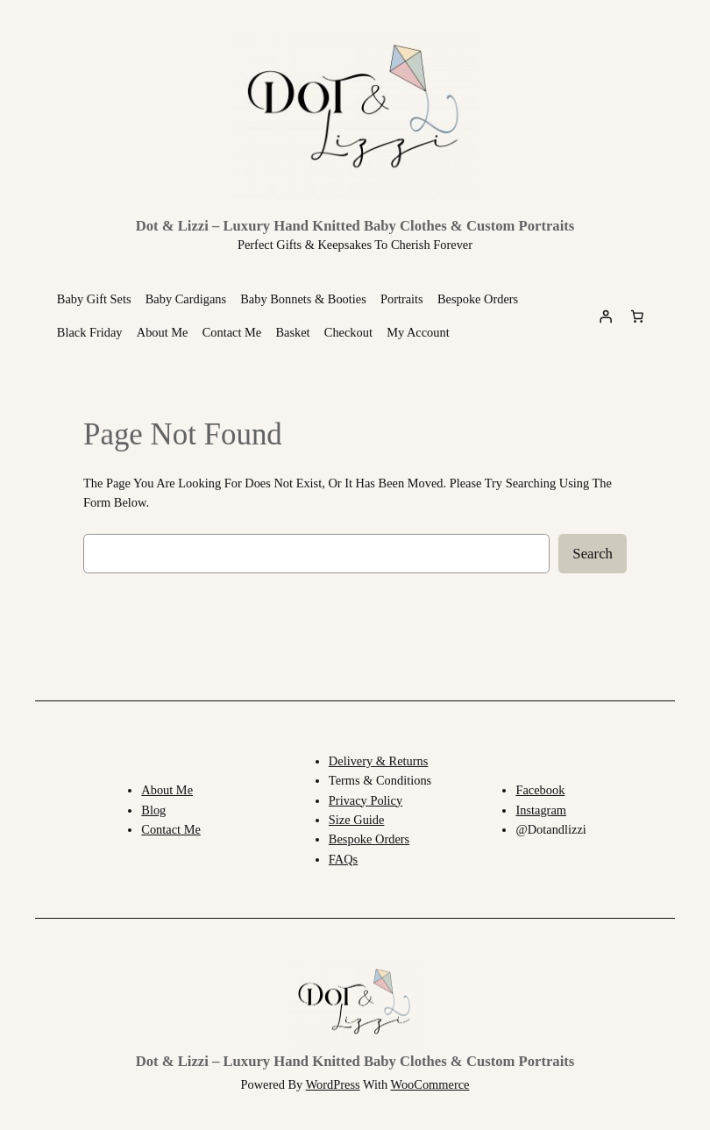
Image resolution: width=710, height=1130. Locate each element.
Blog (153, 810)
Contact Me (171, 829)
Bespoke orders (369, 839)
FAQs (343, 859)
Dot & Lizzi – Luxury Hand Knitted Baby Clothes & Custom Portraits (355, 225)
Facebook (539, 790)
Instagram (540, 810)
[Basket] (637, 315)
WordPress (333, 1084)
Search (592, 553)
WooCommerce (430, 1084)
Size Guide (357, 820)
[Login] (605, 315)
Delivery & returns (379, 761)
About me (167, 790)
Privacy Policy (365, 800)
